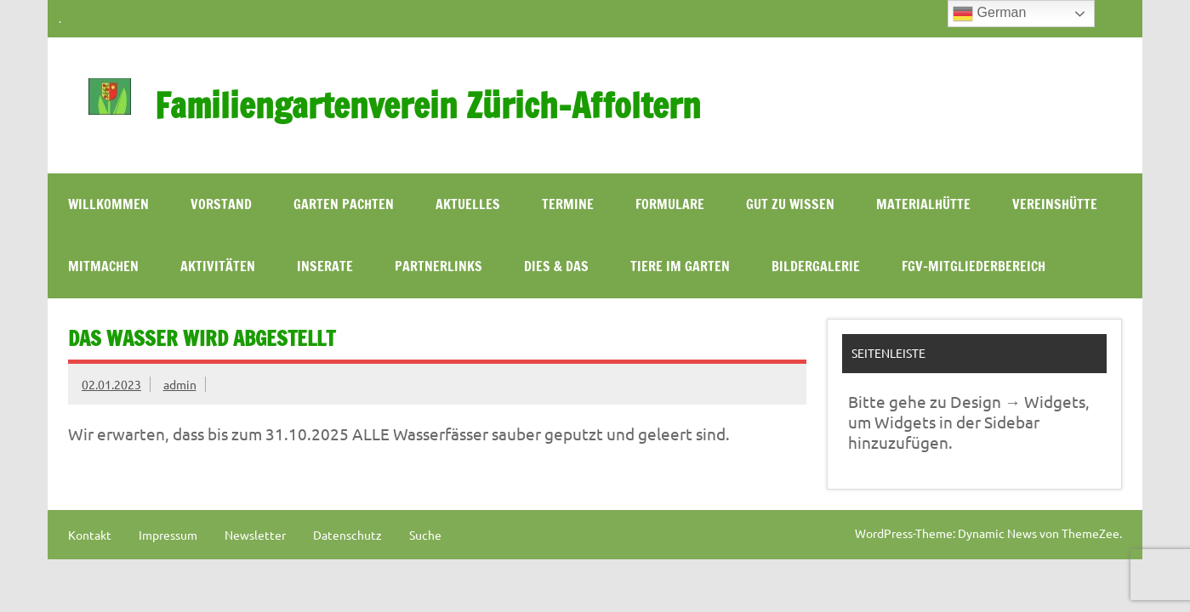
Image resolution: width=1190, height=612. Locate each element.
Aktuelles (468, 204)
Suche (425, 534)
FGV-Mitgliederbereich (973, 266)
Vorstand (221, 204)
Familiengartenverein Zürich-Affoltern (428, 105)
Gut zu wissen (790, 204)
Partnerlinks (438, 266)
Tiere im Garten (680, 266)
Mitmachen (103, 266)
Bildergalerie (816, 266)
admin (179, 384)
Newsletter (255, 534)
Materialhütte (923, 204)
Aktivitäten (217, 266)
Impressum (168, 534)
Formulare (669, 204)
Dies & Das (556, 266)
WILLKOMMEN (108, 204)
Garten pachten (343, 204)
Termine (568, 204)
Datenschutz (347, 534)
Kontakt (89, 534)
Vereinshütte (1054, 204)
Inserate (325, 266)
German (989, 13)
